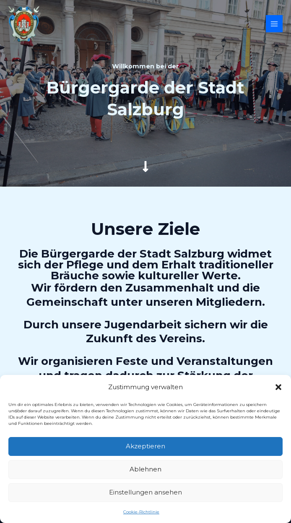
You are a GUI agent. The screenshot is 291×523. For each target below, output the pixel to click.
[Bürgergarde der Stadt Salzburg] (23, 24)
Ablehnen (145, 469)
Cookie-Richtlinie (141, 512)
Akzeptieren (145, 446)
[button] (278, 387)
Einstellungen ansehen (145, 492)
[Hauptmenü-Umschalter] (274, 23)
